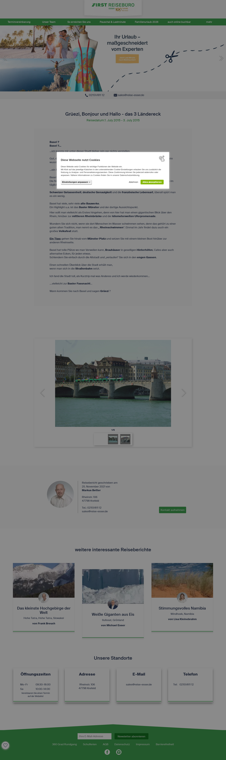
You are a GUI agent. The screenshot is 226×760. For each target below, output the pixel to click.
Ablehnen (133, 182)
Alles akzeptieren (152, 182)
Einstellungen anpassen (76, 182)
